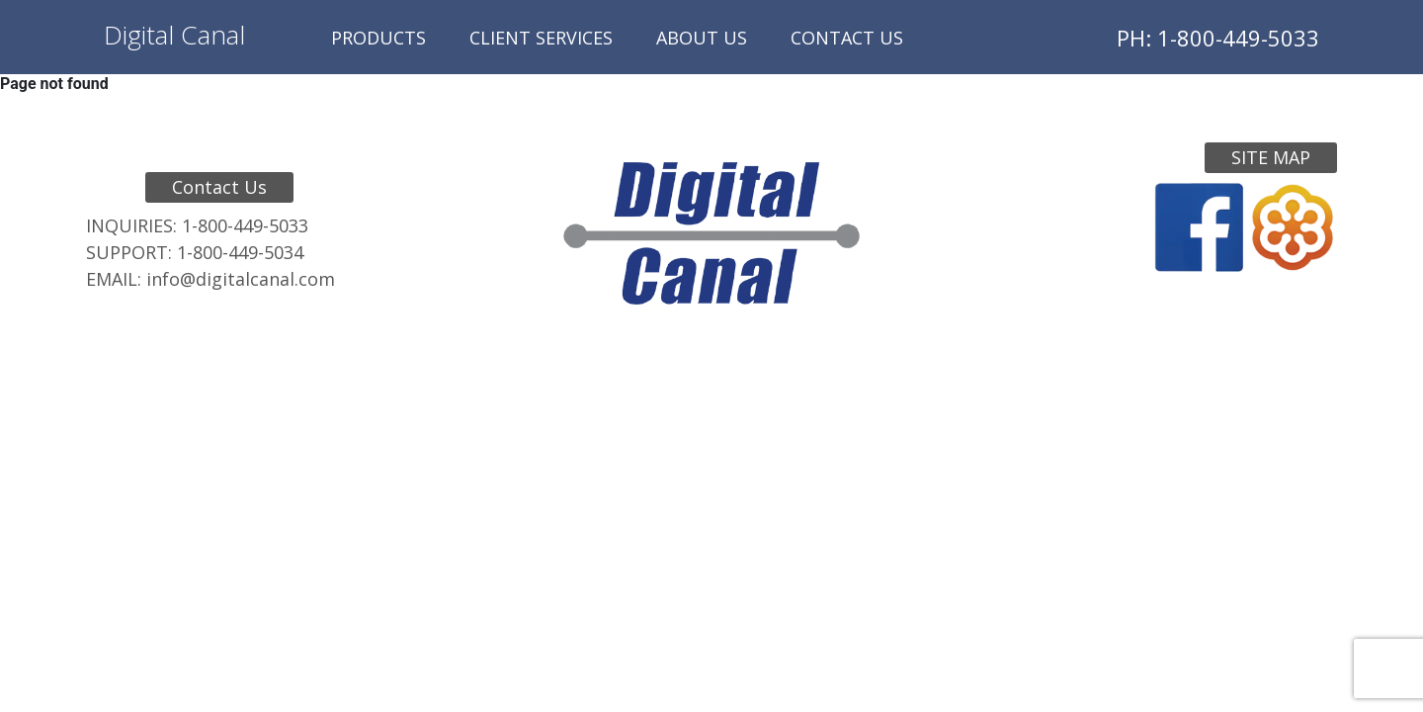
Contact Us (847, 37)
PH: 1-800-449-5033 (1218, 37)
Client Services (541, 37)
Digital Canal (174, 34)
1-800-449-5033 (245, 225)
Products (378, 37)
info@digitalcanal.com (240, 279)
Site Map (1270, 157)
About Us (701, 37)
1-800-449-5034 (240, 252)
